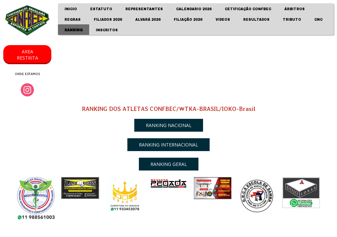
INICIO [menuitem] (71, 9)
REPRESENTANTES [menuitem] (144, 9)
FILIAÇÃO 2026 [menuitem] (188, 19)
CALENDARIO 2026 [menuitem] (194, 9)
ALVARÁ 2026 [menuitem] (148, 19)
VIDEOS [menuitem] (223, 19)
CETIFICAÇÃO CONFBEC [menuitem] (248, 9)
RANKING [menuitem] (74, 30)
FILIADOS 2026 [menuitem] (108, 19)
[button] (27, 54)
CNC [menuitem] (318, 19)
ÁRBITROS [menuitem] (294, 9)
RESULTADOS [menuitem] (256, 19)
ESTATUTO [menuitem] (101, 9)
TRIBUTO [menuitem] (292, 19)
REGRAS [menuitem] (73, 19)
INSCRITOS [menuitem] (107, 30)
